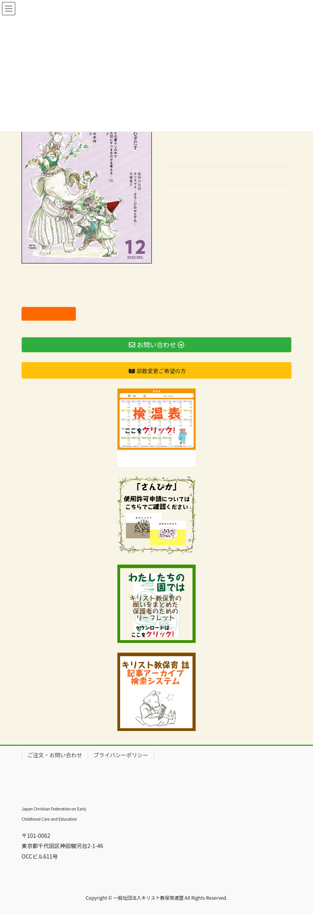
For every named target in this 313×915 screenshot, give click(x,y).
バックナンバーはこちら (192, 196)
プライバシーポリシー (121, 755)
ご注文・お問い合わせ (54, 755)
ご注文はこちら (49, 314)
